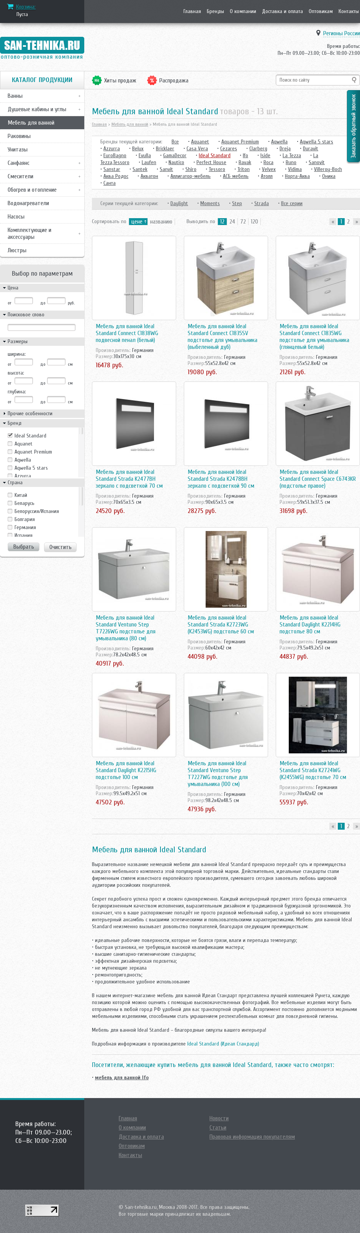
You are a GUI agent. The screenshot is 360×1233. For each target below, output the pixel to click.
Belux (138, 148)
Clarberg (258, 148)
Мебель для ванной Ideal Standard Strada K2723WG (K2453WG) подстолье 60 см (221, 624)
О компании (243, 11)
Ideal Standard (30, 435)
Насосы (16, 216)
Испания (24, 535)
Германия (25, 527)
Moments (210, 203)
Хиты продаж (120, 80)
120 (254, 221)
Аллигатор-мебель (190, 176)
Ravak (245, 162)
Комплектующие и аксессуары (29, 233)
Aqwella (23, 460)
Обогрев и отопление (32, 189)
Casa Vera (197, 148)
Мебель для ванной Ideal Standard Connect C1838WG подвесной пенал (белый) (127, 333)
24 (232, 221)
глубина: (17, 391)
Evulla (145, 155)
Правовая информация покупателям (252, 1136)
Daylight (179, 203)
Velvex (269, 169)
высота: (16, 373)
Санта (109, 183)
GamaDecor (175, 155)
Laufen (149, 162)
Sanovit (317, 162)
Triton (243, 169)
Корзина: (26, 6)
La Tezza (292, 155)
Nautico (176, 162)
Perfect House (211, 162)
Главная (192, 11)
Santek (140, 169)
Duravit (310, 148)
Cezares (228, 148)
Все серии (292, 203)
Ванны (15, 95)
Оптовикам (321, 11)
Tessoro (217, 169)
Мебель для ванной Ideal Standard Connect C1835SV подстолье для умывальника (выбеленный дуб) (222, 336)
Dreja (285, 148)
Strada (261, 203)
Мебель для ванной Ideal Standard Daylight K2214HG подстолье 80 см (310, 624)
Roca (268, 162)
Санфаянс (18, 162)
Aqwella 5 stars (31, 468)
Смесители (20, 176)
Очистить (60, 547)
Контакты (349, 11)
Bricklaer (165, 148)
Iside (265, 155)
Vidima (295, 169)
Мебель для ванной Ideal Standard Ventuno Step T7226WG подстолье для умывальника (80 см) (125, 628)
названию (161, 221)
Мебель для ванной (31, 122)
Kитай (21, 495)
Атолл (267, 176)
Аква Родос (115, 176)
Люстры (17, 250)
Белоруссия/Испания (37, 511)
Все (175, 141)
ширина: (17, 354)
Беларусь (24, 503)
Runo (291, 162)
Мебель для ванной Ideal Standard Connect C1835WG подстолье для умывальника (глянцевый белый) (314, 336)
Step (237, 203)
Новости (219, 1118)
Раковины (19, 136)
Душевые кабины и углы (37, 109)
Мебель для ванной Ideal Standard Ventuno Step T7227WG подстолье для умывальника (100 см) (218, 773)
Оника (328, 176)
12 (222, 221)
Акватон (149, 176)
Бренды (215, 11)
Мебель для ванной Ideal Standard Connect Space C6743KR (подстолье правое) (318, 479)
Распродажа (173, 80)
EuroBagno (114, 155)
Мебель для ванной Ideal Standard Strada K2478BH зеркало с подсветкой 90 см (221, 479)
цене (136, 221)
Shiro (190, 169)
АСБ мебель (236, 176)
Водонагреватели (28, 203)
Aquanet (24, 444)
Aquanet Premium (33, 452)
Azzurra (23, 476)
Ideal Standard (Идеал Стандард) (223, 1044)
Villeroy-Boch (328, 169)
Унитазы (18, 149)
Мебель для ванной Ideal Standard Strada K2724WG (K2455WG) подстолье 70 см (313, 770)
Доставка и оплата (282, 11)
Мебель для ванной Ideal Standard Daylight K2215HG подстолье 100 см (126, 770)
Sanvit (166, 169)
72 (243, 221)
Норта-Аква (297, 176)
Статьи (217, 1127)
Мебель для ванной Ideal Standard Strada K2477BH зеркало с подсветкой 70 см (129, 479)
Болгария (25, 519)
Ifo (245, 155)
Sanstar (111, 169)
